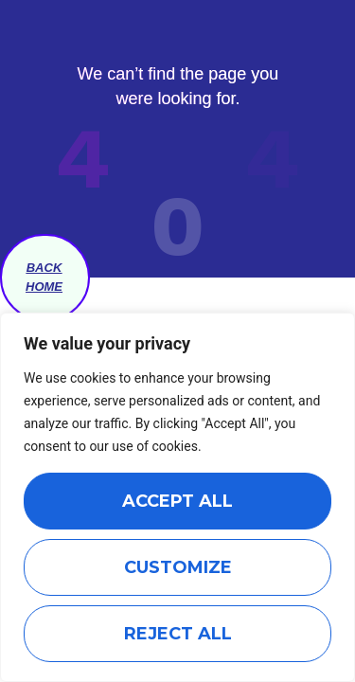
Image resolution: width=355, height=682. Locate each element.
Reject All (178, 633)
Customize (178, 567)
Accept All (177, 501)
